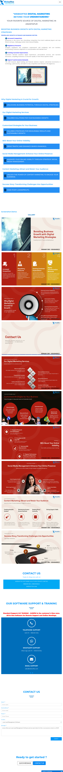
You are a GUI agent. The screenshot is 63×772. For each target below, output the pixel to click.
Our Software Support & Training (31, 603)
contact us (31, 691)
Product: (3, 719)
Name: (3, 702)
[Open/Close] (5, 105)
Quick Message (25, 763)
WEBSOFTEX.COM (31, 586)
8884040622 (36, 584)
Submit (56, 738)
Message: (3, 725)
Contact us (39, 763)
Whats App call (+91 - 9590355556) (31, 651)
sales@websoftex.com (31, 669)
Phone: (3, 713)
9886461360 (27, 584)
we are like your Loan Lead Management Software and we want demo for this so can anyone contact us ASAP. (31, 731)
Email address (5, 708)
